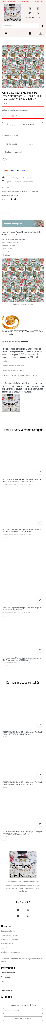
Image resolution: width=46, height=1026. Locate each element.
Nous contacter (7, 990)
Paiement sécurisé (8, 986)
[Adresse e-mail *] (23, 1011)
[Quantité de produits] (7, 124)
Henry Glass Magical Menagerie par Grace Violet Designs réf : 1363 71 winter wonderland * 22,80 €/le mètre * (22, 480)
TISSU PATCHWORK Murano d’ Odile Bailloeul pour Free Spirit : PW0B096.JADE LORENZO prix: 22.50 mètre (23, 833)
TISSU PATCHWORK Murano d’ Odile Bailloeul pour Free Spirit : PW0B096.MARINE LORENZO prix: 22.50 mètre (23, 783)
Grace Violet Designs (12, 195)
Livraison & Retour (28, 182)
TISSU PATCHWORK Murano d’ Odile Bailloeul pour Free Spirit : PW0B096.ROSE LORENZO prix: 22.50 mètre (23, 733)
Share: (3, 199)
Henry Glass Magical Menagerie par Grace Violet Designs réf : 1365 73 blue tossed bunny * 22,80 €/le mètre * (22, 659)
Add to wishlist (4, 161)
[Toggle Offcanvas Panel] (6, 33)
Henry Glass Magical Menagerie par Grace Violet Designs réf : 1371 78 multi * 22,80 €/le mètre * (22, 609)
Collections (5, 737)
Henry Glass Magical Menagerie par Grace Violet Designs (23, 191)
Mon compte (6, 977)
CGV (2, 982)
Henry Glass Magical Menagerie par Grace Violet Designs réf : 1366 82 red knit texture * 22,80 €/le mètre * (22, 530)
